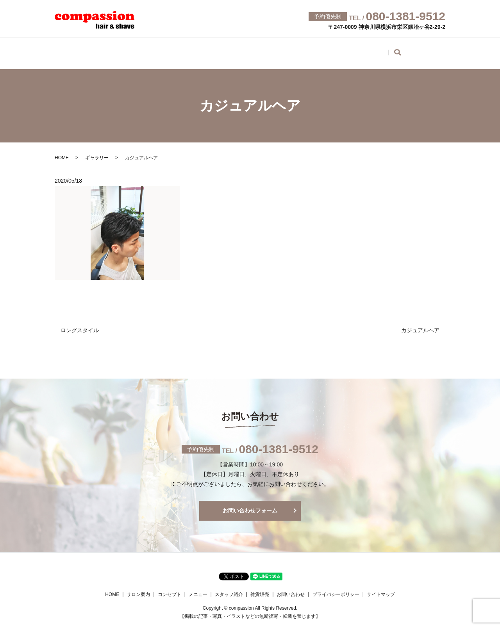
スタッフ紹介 (256, 50)
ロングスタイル (80, 324)
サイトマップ (381, 588)
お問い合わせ (406, 50)
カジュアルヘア (420, 324)
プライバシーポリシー (335, 588)
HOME (65, 50)
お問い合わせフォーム (250, 505)
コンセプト (159, 50)
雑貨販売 (356, 50)
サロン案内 (109, 50)
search (448, 51)
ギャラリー (309, 50)
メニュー (206, 50)
